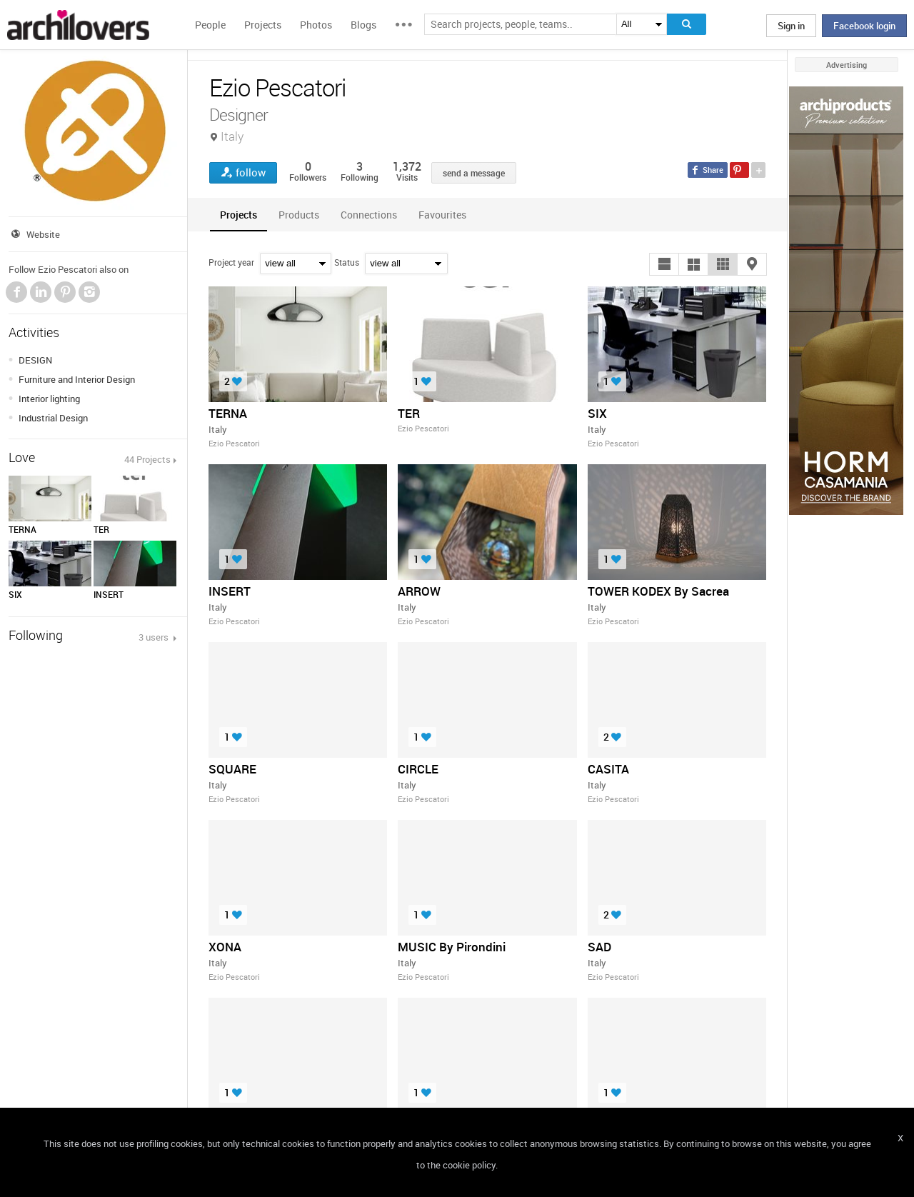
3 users (155, 637)
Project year (231, 262)
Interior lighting (49, 398)
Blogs (363, 24)
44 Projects (147, 459)
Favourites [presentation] (442, 214)
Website (43, 234)
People (210, 24)
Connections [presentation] (369, 214)
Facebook (16, 292)
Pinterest (65, 292)
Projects (262, 24)
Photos (316, 24)
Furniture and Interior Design (77, 379)
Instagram (89, 292)
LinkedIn (40, 292)
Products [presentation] (298, 214)
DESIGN (35, 360)
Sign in (791, 25)
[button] (664, 264)
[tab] (238, 214)
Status (346, 262)
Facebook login (864, 25)
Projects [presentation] (238, 214)
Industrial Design (53, 417)
